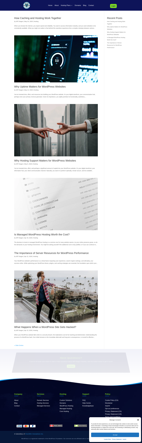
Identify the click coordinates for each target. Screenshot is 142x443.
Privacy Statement (117, 439)
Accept (115, 435)
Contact (91, 5)
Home (50, 5)
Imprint (124, 439)
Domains (78, 5)
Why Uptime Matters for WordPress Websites (40, 86)
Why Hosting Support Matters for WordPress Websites (45, 160)
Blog (84, 5)
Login (113, 6)
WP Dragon (19, 21)
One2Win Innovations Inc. (34, 434)
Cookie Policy (107, 439)
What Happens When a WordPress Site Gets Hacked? (45, 327)
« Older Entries (18, 345)
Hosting (36, 21)
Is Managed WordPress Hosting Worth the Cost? (42, 234)
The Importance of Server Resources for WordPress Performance (51, 253)
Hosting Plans (66, 5)
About (57, 5)
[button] (138, 420)
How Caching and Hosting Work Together (37, 18)
